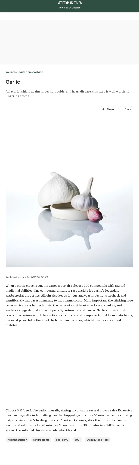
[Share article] (108, 109)
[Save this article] (125, 109)
